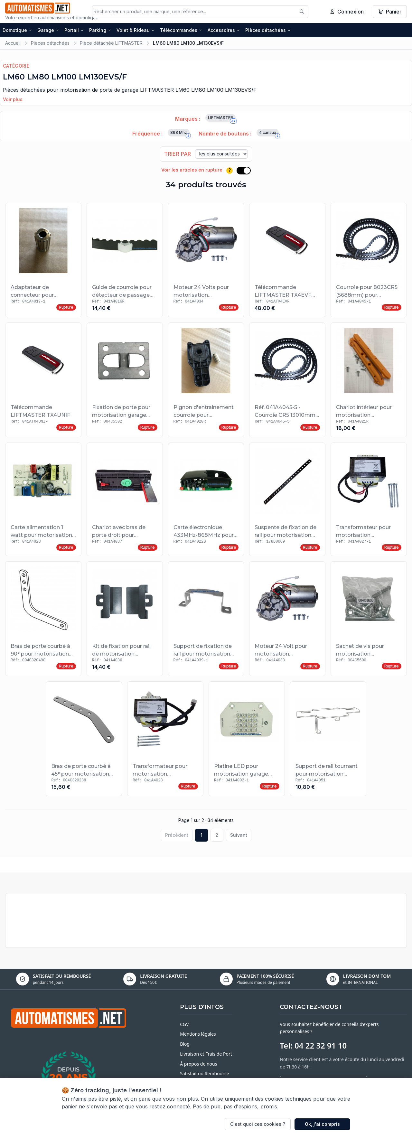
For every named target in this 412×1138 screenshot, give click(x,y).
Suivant (238, 836)
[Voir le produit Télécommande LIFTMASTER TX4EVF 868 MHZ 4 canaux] (287, 261)
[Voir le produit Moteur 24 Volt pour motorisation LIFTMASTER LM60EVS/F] (287, 620)
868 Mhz (180, 134)
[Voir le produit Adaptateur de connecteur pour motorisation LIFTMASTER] (43, 261)
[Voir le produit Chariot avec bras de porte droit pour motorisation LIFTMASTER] (125, 501)
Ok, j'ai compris (322, 1124)
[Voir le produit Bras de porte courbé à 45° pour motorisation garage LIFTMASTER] (84, 740)
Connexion (347, 12)
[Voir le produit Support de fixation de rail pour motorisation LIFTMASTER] (206, 620)
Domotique (17, 31)
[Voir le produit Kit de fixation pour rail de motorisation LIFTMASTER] (125, 620)
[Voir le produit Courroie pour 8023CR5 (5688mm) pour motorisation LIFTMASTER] (369, 261)
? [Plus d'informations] (229, 172)
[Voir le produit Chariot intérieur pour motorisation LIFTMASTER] (369, 381)
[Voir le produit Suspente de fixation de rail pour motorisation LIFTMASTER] (287, 501)
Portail (74, 31)
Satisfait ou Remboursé (204, 1075)
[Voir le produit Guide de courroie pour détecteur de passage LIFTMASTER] (125, 261)
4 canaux (269, 134)
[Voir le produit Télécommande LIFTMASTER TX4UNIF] (43, 381)
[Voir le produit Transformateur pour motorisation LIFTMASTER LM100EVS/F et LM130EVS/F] (369, 501)
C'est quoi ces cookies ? (257, 1124)
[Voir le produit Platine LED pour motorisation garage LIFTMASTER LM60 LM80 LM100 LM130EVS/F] (247, 740)
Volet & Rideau (136, 31)
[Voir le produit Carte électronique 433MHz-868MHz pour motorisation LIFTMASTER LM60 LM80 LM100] (206, 501)
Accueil (13, 44)
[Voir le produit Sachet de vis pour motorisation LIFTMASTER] (369, 620)
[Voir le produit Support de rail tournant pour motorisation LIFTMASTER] (328, 740)
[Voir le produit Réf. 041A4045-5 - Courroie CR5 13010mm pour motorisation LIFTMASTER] (287, 381)
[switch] (244, 172)
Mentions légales (198, 1035)
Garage (48, 31)
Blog (185, 1045)
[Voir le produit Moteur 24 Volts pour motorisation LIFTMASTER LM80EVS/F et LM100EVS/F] (206, 261)
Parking (100, 31)
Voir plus (13, 100)
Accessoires (224, 31)
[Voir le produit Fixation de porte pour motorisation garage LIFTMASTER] (125, 381)
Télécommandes (181, 31)
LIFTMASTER (222, 120)
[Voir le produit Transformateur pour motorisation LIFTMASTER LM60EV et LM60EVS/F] (165, 740)
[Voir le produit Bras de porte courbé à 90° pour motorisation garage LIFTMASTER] (43, 620)
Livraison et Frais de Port (206, 1055)
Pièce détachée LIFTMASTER (111, 44)
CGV (184, 1025)
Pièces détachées (268, 31)
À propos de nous (198, 1065)
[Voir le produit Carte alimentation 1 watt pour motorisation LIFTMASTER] (43, 501)
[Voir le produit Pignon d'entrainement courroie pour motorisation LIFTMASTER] (206, 381)
